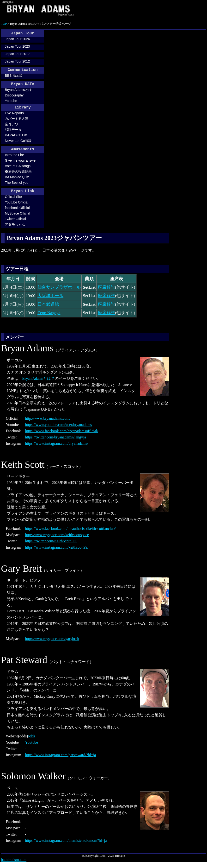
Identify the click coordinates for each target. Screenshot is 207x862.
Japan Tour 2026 (17, 39)
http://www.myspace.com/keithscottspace (57, 535)
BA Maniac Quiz (17, 177)
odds (31, 736)
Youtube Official (16, 202)
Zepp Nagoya (48, 312)
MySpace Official (17, 213)
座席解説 (106, 287)
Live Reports (14, 113)
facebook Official (17, 208)
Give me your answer (21, 160)
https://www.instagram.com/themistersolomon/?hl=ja (66, 840)
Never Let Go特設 (18, 141)
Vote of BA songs (17, 166)
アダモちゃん (15, 224)
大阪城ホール (50, 295)
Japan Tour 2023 (17, 46)
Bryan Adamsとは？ (38, 378)
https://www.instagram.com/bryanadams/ (56, 443)
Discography (14, 95)
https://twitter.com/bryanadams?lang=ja (55, 437)
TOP (3, 23)
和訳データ (13, 130)
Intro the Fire (14, 155)
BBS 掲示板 (14, 75)
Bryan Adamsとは (18, 90)
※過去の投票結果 (18, 171)
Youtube (11, 101)
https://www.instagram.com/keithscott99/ (56, 547)
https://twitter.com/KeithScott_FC (51, 541)
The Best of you (16, 182)
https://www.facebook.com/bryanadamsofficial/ (61, 431)
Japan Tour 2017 (17, 54)
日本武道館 (48, 304)
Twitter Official (15, 219)
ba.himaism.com (13, 860)
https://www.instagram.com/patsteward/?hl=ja (60, 755)
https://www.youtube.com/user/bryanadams (58, 425)
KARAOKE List (16, 135)
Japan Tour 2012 (17, 61)
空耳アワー (13, 124)
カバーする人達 (16, 118)
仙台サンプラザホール (59, 287)
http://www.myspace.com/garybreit (52, 639)
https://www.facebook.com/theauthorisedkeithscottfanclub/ (70, 528)
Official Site (13, 197)
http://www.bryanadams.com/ (47, 418)
